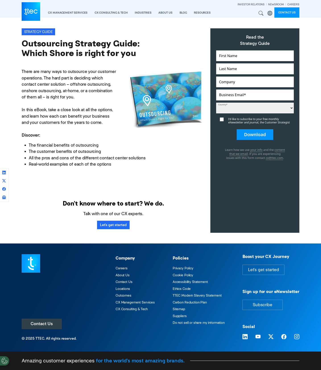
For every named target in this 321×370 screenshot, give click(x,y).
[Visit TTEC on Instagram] (296, 337)
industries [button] (143, 13)
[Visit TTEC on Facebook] (283, 337)
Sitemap (179, 309)
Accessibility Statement (190, 282)
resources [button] (202, 13)
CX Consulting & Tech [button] (111, 13)
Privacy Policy (183, 268)
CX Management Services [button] (67, 13)
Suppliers (180, 316)
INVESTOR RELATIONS (251, 4)
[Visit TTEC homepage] (31, 263)
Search (261, 13)
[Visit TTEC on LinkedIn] (245, 337)
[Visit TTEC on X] (270, 337)
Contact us (287, 12)
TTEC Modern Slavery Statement (197, 295)
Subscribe (262, 305)
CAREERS (293, 4)
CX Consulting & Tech (132, 309)
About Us (123, 275)
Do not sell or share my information (199, 322)
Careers (122, 268)
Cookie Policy (183, 275)
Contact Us (42, 323)
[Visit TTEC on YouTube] (258, 337)
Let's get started (113, 224)
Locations (123, 289)
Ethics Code (182, 289)
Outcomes (123, 295)
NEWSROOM (276, 4)
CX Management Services (135, 302)
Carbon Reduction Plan (190, 302)
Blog (183, 13)
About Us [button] (165, 13)
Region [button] (269, 13)
